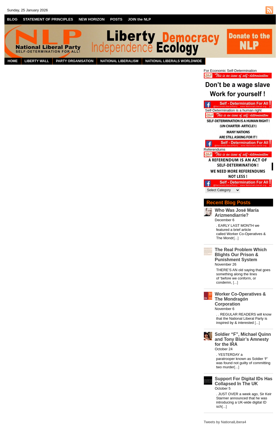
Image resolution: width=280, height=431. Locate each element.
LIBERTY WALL (37, 61)
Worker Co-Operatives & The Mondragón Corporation (240, 299)
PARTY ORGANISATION (74, 61)
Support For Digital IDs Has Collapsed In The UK (244, 381)
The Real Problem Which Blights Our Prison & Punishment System (241, 254)
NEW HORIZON (92, 19)
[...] (235, 238)
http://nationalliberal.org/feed (269, 10)
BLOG (12, 19)
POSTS (116, 19)
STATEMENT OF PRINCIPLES (48, 19)
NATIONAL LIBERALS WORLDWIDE (173, 61)
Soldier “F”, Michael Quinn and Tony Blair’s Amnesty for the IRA (243, 339)
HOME (13, 61)
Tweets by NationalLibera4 (225, 422)
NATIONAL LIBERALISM (119, 61)
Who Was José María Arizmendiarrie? (237, 213)
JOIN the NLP (139, 19)
